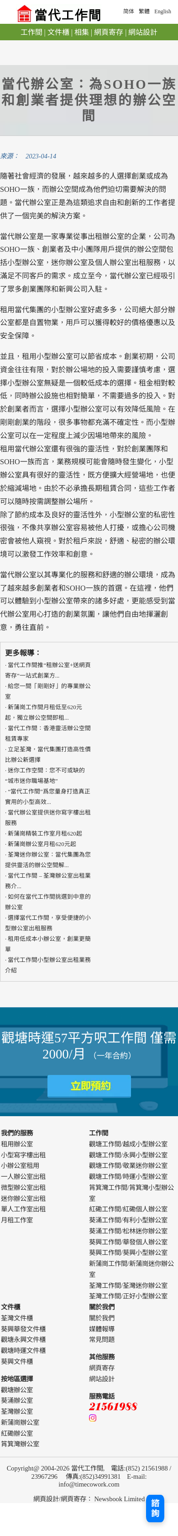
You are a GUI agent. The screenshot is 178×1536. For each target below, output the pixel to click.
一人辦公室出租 (23, 1176)
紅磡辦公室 (17, 1433)
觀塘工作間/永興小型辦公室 (128, 1155)
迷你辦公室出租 (23, 1198)
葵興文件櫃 (17, 1361)
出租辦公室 (106, 236)
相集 (81, 32)
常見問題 (102, 1339)
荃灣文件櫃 (17, 1318)
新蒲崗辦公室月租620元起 (42, 844)
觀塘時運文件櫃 (23, 1350)
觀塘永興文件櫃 (23, 1339)
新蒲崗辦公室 (20, 1422)
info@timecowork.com (89, 1484)
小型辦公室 (128, 515)
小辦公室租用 (20, 1165)
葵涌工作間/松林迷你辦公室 (128, 1231)
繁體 (144, 11)
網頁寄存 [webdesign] (73, 1499)
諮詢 (155, 1508)
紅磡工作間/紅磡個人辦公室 (128, 1209)
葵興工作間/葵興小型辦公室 (128, 1252)
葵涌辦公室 (17, 1400)
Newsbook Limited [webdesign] (119, 1499)
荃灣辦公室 (17, 1411)
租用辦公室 (17, 1144)
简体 (128, 11)
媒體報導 (102, 1329)
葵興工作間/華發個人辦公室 (128, 1242)
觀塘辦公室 (17, 1390)
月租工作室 (17, 1220)
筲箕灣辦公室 (20, 1444)
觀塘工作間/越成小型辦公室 (128, 1144)
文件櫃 (58, 32)
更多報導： (23, 653)
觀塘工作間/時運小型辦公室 (128, 1176)
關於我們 (102, 1318)
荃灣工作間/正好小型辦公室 (128, 1296)
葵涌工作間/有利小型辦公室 (128, 1220)
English (162, 11)
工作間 (31, 32)
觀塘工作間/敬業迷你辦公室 (128, 1165)
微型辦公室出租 (23, 1187)
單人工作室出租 (23, 1209)
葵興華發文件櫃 (23, 1329)
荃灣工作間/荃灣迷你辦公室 (128, 1285)
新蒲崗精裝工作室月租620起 (45, 833)
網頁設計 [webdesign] (46, 1499)
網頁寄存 (108, 32)
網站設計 (142, 32)
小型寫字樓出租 (23, 1155)
